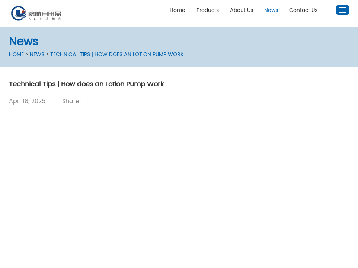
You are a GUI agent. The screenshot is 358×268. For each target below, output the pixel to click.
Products (207, 10)
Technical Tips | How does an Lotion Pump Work (116, 54)
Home (177, 10)
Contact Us (303, 10)
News (271, 10)
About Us (241, 10)
